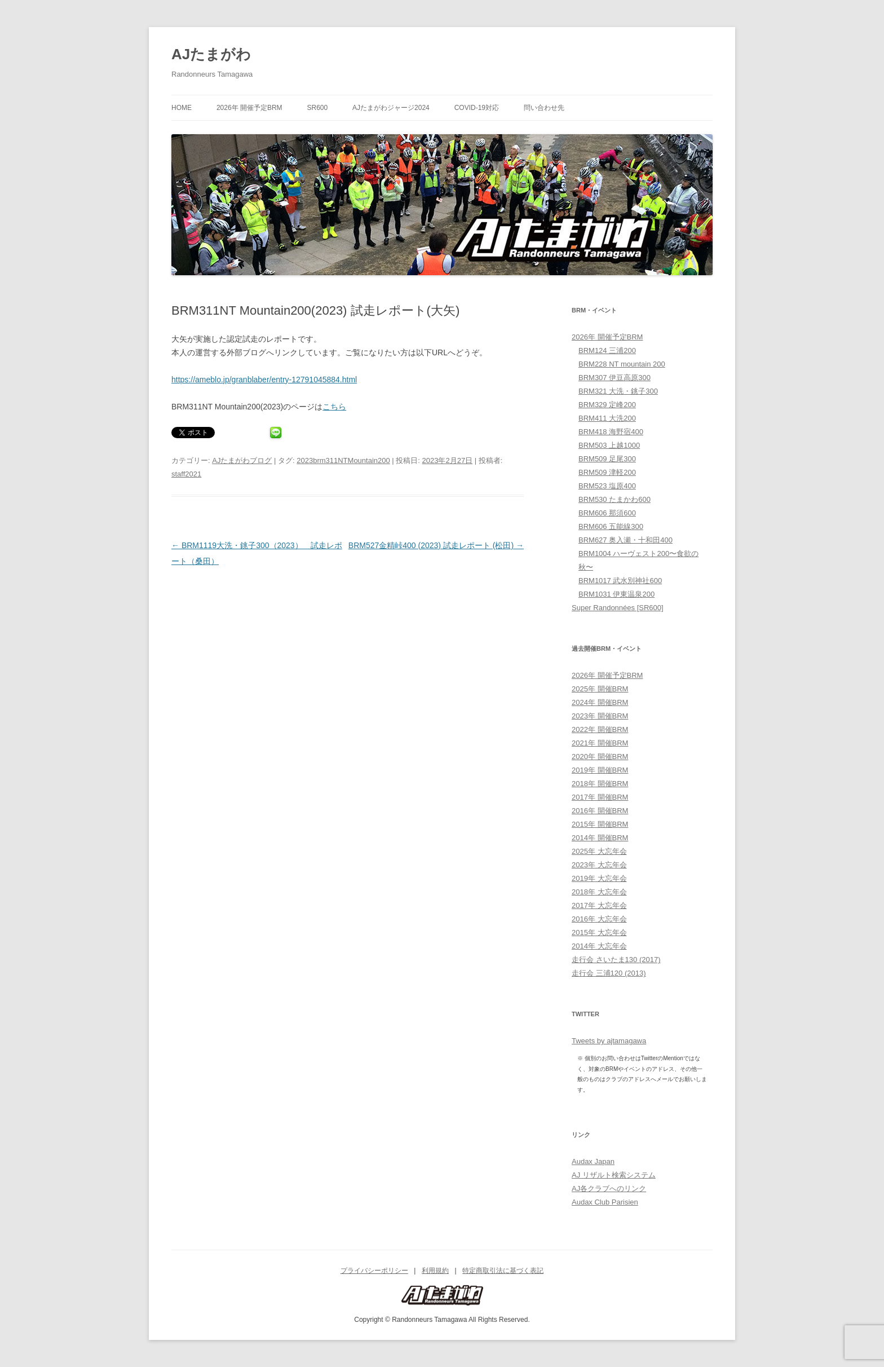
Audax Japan (593, 1161)
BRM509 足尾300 (607, 459)
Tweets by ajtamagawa (609, 1041)
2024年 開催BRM (600, 702)
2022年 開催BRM (600, 729)
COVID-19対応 (476, 108)
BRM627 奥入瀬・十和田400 (625, 540)
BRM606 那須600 (607, 513)
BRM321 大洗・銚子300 (618, 391)
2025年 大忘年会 (599, 851)
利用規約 (435, 1271)
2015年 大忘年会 (599, 932)
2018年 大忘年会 (599, 892)
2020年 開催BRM (600, 756)
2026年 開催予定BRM (249, 108)
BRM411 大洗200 (607, 418)
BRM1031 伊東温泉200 (616, 594)
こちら (334, 406)
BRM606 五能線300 (610, 526)
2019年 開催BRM (600, 770)
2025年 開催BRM (600, 689)
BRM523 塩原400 (607, 486)
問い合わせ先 (544, 108)
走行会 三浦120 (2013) (609, 973)
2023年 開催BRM (600, 716)
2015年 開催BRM (600, 824)
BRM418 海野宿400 (610, 431)
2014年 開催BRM (600, 838)
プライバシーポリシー (374, 1271)
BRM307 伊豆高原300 (614, 377)
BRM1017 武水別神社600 (620, 580)
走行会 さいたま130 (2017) (616, 959)
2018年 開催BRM (600, 783)
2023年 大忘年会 (599, 865)
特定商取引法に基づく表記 (502, 1271)
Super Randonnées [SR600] (618, 607)
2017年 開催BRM (600, 797)
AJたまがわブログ (242, 460)
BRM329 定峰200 (607, 404)
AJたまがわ (211, 54)
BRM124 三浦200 (607, 350)
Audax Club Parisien (605, 1202)
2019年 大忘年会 (599, 878)
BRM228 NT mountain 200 (621, 364)
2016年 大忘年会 (599, 919)
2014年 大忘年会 (599, 946)
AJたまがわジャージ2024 (391, 108)
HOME (181, 108)
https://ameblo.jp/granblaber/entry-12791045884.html (264, 379)
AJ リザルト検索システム (614, 1175)
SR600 (317, 108)
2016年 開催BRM (600, 810)
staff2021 (186, 474)
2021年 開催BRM (600, 743)
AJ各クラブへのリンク (609, 1188)
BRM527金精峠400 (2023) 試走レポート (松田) (436, 545)
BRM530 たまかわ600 (614, 499)
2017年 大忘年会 (599, 905)
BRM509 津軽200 (607, 472)
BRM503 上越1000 (609, 445)
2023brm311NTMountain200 (343, 460)
